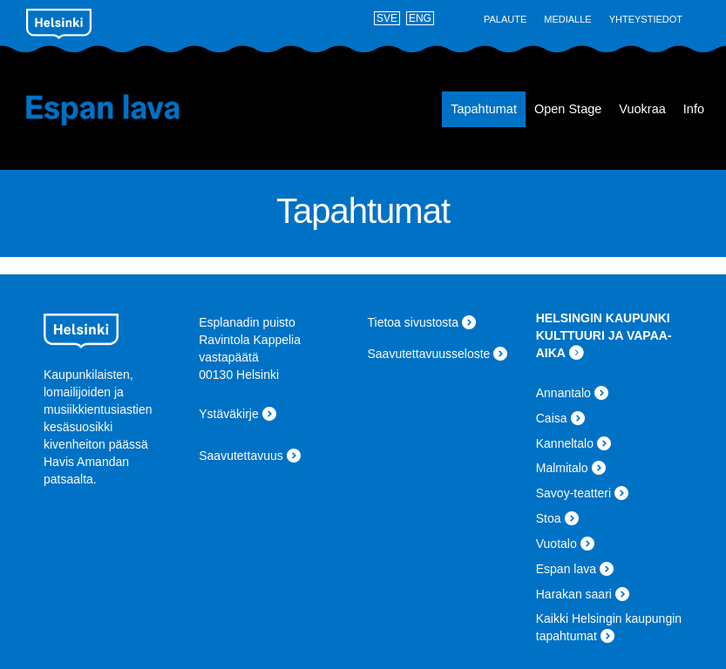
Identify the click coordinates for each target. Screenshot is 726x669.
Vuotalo (556, 544)
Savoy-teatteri (573, 493)
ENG (420, 18)
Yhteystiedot (645, 19)
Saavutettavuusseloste (429, 354)
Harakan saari (574, 594)
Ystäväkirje (228, 414)
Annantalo (563, 393)
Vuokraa (642, 109)
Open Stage (567, 109)
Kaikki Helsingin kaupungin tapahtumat (609, 627)
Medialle (567, 19)
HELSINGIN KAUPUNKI (603, 318)
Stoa (548, 518)
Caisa (551, 418)
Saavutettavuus (241, 456)
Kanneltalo (565, 443)
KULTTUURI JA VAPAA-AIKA (604, 344)
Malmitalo (562, 468)
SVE (387, 18)
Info (693, 109)
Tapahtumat (484, 109)
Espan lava (112, 109)
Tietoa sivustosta (413, 322)
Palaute (505, 19)
